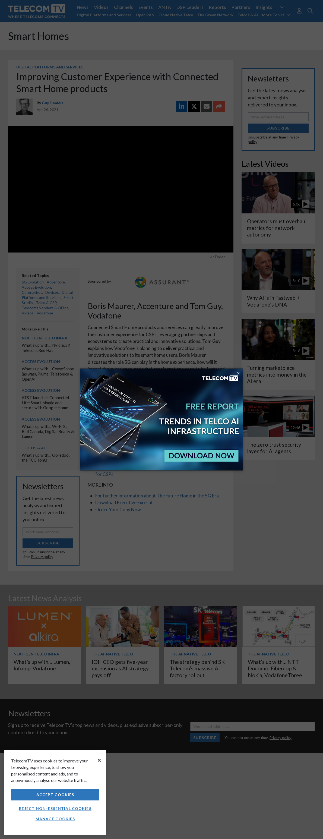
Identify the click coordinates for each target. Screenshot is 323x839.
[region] (55, 792)
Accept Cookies (55, 794)
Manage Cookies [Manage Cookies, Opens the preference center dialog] (55, 818)
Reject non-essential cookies (55, 808)
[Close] (99, 760)
